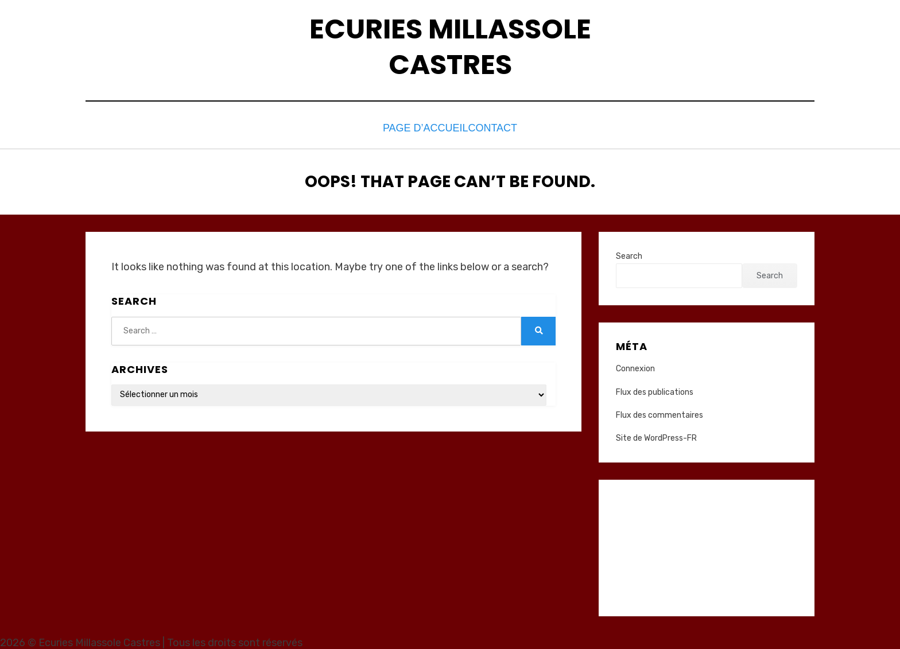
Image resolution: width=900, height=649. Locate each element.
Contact (496, 127)
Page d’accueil (418, 127)
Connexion (635, 366)
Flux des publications (654, 389)
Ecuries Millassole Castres (450, 47)
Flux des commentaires (659, 412)
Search (629, 253)
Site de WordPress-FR (656, 435)
